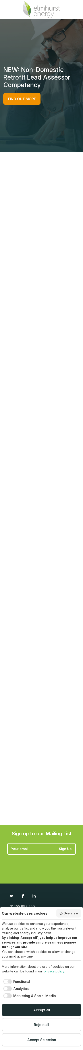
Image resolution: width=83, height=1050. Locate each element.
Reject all (41, 1024)
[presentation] (41, 865)
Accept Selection (41, 1040)
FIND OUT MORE (22, 99)
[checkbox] (16, 981)
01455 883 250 (22, 906)
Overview (68, 913)
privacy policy (54, 971)
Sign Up (65, 849)
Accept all (41, 1010)
